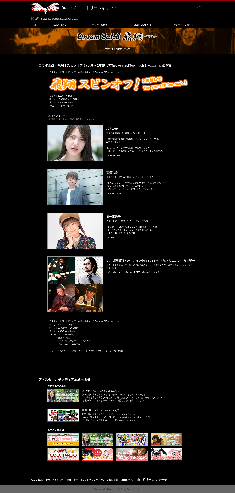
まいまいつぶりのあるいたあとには (101, 390)
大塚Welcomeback (66, 102)
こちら (81, 351)
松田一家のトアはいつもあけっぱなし (102, 410)
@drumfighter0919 (150, 272)
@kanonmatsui (114, 155)
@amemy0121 (114, 193)
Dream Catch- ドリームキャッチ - (90, 8)
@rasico (111, 237)
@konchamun (114, 272)
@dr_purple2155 (132, 272)
